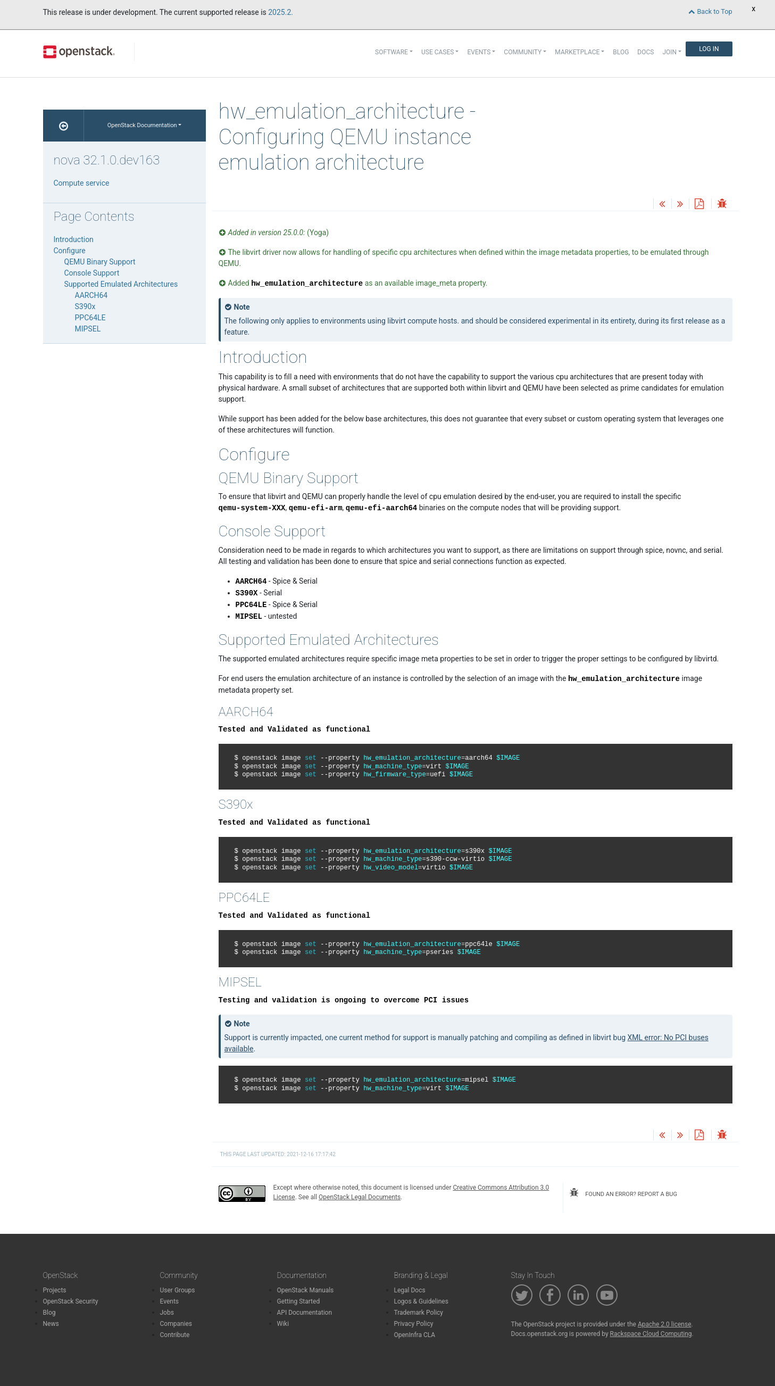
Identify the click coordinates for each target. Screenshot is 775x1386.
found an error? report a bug (623, 1193)
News (51, 1323)
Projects (54, 1290)
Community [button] (522, 52)
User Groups (177, 1290)
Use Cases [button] (437, 52)
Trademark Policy (419, 1312)
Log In (709, 49)
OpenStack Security (70, 1301)
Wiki (283, 1323)
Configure (70, 250)
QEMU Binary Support (100, 262)
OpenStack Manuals (305, 1290)
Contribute (175, 1335)
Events (169, 1301)
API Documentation (304, 1312)
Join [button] (669, 52)
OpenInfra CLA (415, 1335)
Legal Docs (410, 1290)
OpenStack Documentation (142, 125)
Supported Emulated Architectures (121, 284)
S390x (85, 306)
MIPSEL (88, 329)
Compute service (82, 183)
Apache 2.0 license (664, 1324)
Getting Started (298, 1301)
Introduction (74, 239)
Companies (176, 1323)
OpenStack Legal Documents (360, 1197)
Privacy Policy (414, 1323)
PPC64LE (90, 317)
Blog (621, 52)
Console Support (92, 273)
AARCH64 (91, 295)
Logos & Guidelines (421, 1301)
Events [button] (478, 52)
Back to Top (710, 11)
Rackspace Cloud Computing (651, 1334)
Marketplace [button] (577, 52)
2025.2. (280, 12)
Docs (645, 52)
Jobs (167, 1312)
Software (391, 52)
